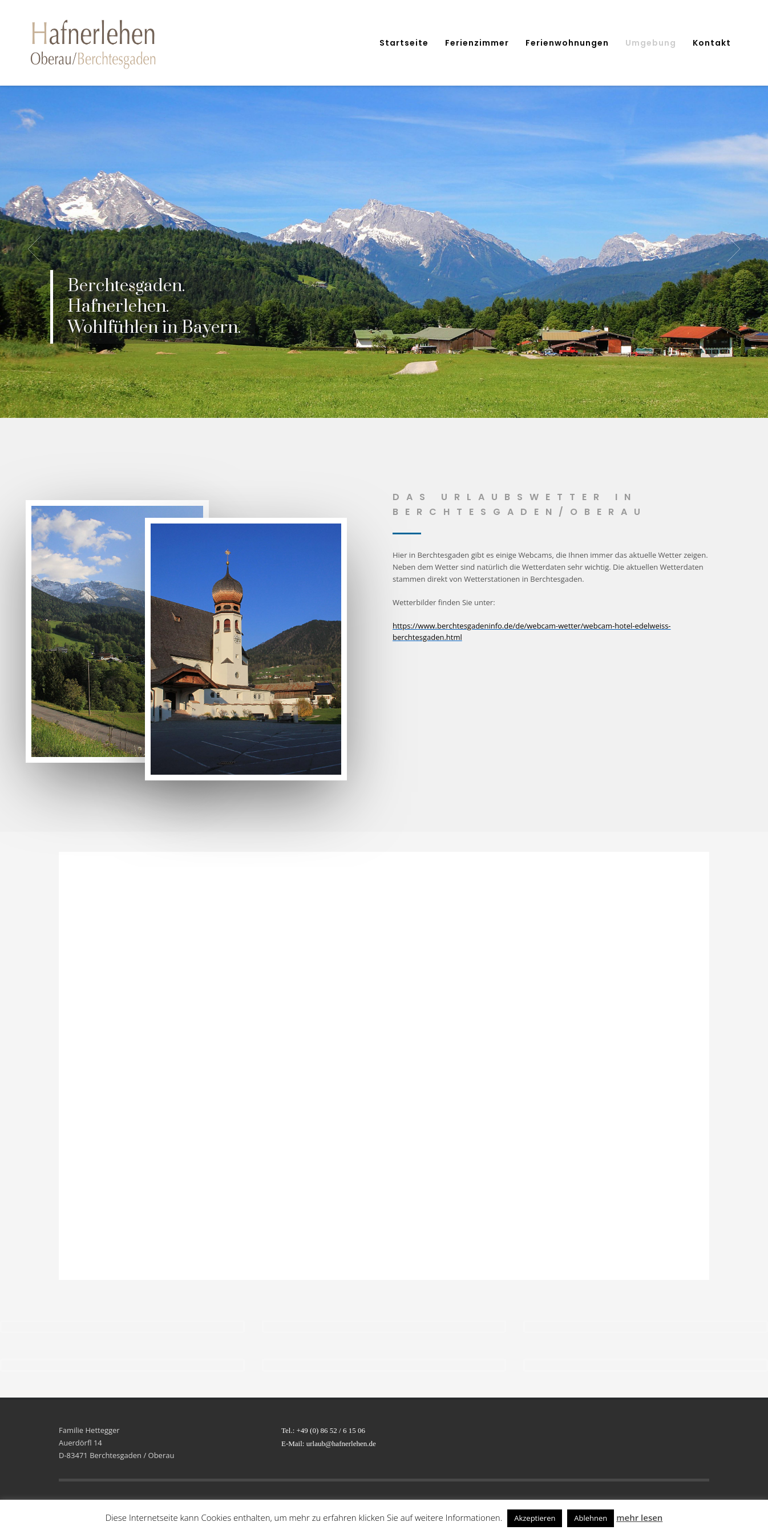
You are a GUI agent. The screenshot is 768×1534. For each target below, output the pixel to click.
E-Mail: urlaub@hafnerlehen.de (328, 1443)
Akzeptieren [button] (534, 1518)
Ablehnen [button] (590, 1518)
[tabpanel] (384, 249)
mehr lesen (639, 1517)
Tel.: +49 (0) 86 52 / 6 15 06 (323, 1430)
